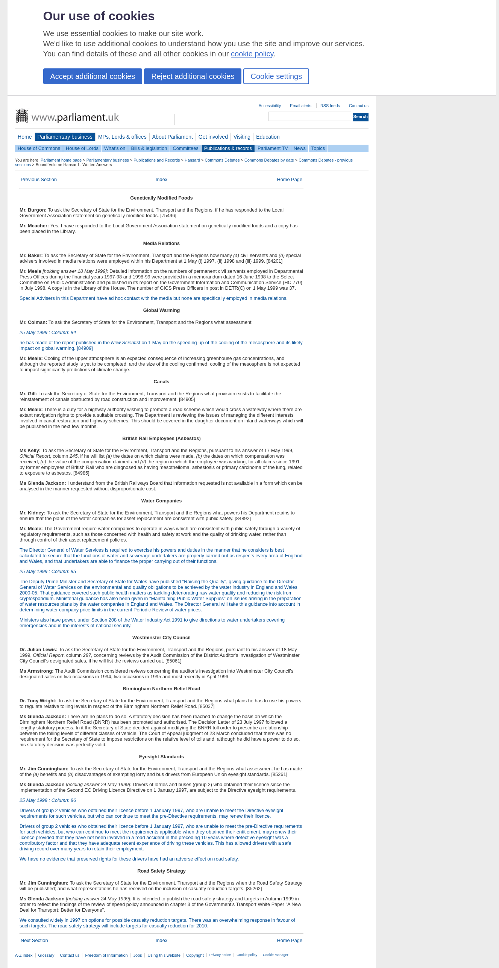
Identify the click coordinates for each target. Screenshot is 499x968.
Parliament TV (273, 148)
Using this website (163, 955)
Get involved (213, 137)
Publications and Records (156, 160)
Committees (185, 148)
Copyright (195, 955)
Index (161, 179)
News (300, 148)
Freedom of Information (106, 955)
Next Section (34, 940)
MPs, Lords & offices (122, 137)
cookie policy (252, 54)
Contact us (359, 105)
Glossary (46, 955)
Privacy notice (220, 955)
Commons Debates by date (269, 160)
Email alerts (300, 105)
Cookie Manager (275, 955)
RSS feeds (330, 105)
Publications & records (228, 148)
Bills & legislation (149, 148)
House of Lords (82, 148)
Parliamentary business (65, 137)
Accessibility (270, 105)
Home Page (289, 179)
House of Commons (39, 148)
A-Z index (24, 955)
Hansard (192, 160)
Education (268, 137)
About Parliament (172, 137)
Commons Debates (222, 160)
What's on (115, 148)
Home (25, 137)
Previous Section (39, 179)
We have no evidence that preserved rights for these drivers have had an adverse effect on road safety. (129, 859)
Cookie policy (247, 955)
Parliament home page (61, 160)
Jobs (137, 955)
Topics (318, 148)
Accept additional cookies (92, 76)
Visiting (242, 137)
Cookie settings (276, 76)
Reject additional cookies (192, 76)
